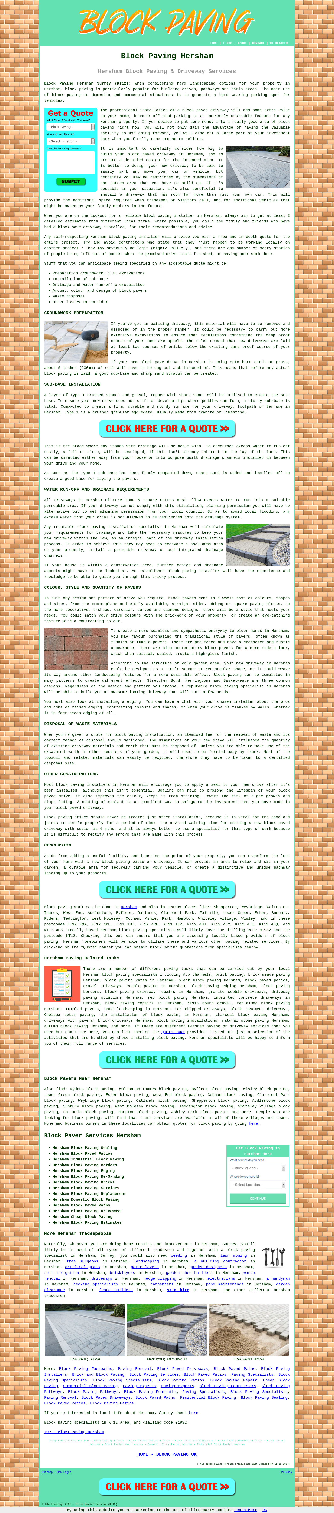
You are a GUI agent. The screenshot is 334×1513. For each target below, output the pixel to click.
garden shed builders (189, 1273)
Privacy (286, 1472)
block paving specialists (147, 930)
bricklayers (122, 1273)
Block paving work (64, 907)
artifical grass (82, 1267)
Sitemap (47, 1472)
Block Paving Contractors (228, 1386)
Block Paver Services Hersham (92, 1136)
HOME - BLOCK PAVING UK (167, 1454)
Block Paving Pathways (93, 1392)
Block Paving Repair (233, 1380)
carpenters (161, 1284)
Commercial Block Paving (90, 1386)
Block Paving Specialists (122, 1380)
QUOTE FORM (173, 1032)
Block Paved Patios (205, 1374)
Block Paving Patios (180, 1380)
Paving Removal (134, 1369)
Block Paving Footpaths (85, 1369)
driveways (102, 1278)
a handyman (278, 1278)
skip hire (178, 1290)
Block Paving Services (154, 1374)
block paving (79, 89)
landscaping (146, 1261)
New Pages (64, 1472)
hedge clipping (160, 1278)
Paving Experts (139, 1386)
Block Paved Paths (234, 1369)
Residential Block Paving (208, 1397)
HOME (214, 43)
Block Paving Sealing (264, 1397)
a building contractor (220, 1261)
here (253, 1123)
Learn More (245, 1510)
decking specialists (95, 1284)
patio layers (145, 1267)
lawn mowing (233, 1255)
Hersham (129, 907)
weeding (179, 1255)
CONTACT (258, 43)
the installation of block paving (140, 1015)
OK (264, 1510)
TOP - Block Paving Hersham (74, 1432)
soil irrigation (61, 1273)
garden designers (208, 1267)
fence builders (116, 1290)
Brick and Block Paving (98, 1374)
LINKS (227, 43)
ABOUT (242, 43)
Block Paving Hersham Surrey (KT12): (87, 83)
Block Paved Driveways (182, 1369)
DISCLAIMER (279, 43)
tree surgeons (82, 1261)
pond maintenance (225, 1284)
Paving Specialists (252, 1374)
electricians (221, 1278)
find (60, 1089)
